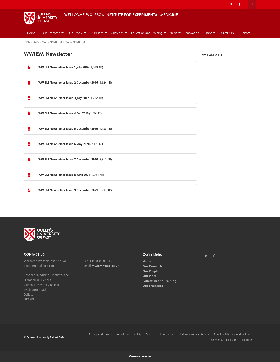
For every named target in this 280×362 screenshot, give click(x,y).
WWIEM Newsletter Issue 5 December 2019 (68, 129)
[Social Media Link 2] (214, 256)
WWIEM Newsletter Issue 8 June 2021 (64, 175)
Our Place (149, 276)
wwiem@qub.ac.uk (105, 266)
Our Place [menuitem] (96, 33)
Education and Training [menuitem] (146, 33)
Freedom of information (160, 334)
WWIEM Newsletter (52, 41)
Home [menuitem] (31, 33)
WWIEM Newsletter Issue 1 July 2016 (63, 67)
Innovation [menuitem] (192, 33)
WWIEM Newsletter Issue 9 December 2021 (68, 190)
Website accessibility (129, 334)
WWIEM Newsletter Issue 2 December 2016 (68, 83)
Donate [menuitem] (245, 33)
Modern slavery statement (194, 334)
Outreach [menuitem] (117, 33)
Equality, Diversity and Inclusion (233, 334)
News (36, 41)
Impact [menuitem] (210, 33)
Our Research (152, 266)
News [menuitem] (173, 33)
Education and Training (159, 281)
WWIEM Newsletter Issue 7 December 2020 (68, 159)
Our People (150, 271)
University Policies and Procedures (231, 339)
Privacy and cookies (100, 334)
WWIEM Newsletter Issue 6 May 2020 (64, 144)
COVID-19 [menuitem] (227, 33)
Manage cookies (140, 356)
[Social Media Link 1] (206, 256)
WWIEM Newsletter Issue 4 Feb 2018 (63, 113)
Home (27, 41)
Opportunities (153, 286)
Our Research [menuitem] (51, 33)
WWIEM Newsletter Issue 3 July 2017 (63, 98)
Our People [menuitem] (75, 33)
